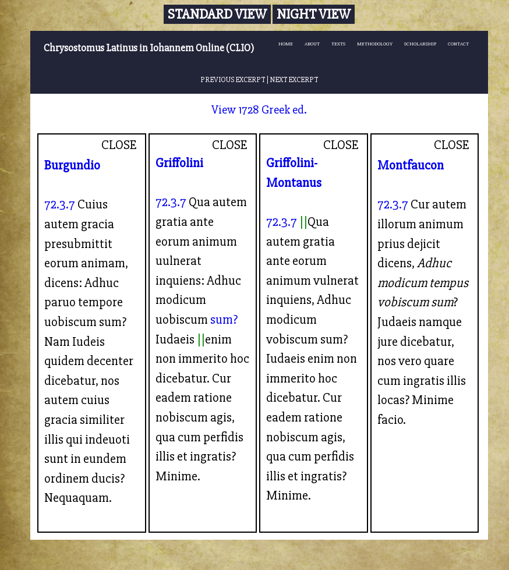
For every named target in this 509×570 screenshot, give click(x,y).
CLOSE (119, 145)
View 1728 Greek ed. (259, 109)
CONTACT (458, 44)
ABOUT (312, 44)
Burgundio (72, 165)
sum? (224, 319)
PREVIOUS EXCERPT (232, 79)
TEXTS (338, 44)
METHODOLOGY (375, 44)
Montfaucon (410, 165)
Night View (314, 14)
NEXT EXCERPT (294, 79)
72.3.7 (59, 204)
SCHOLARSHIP (420, 44)
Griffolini (179, 163)
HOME (285, 44)
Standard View (217, 14)
